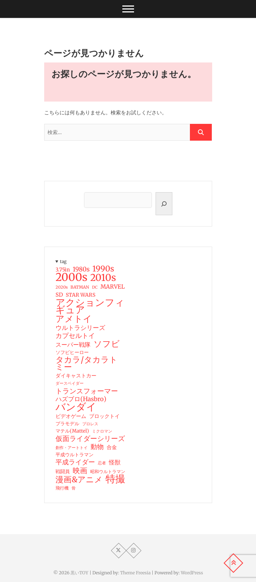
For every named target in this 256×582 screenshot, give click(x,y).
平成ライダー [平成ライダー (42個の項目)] (75, 462)
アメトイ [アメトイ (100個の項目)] (74, 319)
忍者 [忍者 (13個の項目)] (102, 463)
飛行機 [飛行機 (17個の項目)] (62, 488)
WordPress (192, 572)
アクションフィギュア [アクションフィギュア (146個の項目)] (90, 306)
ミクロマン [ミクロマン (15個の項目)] (102, 431)
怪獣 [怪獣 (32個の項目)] (115, 462)
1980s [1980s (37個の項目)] (81, 269)
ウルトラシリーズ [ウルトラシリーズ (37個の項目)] (80, 327)
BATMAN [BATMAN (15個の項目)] (79, 287)
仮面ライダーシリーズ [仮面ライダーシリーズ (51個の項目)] (90, 438)
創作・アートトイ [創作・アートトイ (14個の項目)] (72, 447)
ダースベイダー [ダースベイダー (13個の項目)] (70, 383)
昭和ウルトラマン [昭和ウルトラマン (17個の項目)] (107, 471)
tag (63, 261)
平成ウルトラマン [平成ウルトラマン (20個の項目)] (74, 455)
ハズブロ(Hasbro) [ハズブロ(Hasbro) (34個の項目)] (81, 399)
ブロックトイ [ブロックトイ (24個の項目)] (104, 416)
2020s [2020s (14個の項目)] (62, 287)
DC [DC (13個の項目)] (95, 287)
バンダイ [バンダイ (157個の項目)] (76, 407)
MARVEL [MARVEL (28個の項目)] (112, 286)
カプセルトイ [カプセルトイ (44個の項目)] (75, 335)
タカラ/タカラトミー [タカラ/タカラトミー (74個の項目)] (87, 363)
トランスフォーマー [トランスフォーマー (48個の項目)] (87, 391)
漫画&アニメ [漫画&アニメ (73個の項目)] (79, 479)
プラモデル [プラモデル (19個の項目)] (67, 424)
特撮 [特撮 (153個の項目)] (115, 479)
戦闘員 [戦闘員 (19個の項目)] (63, 471)
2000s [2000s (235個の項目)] (71, 277)
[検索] (164, 203)
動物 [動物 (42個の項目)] (97, 446)
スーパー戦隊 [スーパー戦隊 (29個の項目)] (73, 344)
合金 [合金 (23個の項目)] (112, 447)
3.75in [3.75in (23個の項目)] (63, 269)
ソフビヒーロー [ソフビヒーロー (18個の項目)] (72, 352)
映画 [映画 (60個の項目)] (80, 470)
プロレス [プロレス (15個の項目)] (90, 423)
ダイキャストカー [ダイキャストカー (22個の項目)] (76, 375)
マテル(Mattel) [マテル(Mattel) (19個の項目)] (72, 431)
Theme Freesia (135, 572)
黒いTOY (79, 572)
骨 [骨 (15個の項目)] (74, 488)
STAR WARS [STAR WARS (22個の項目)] (80, 295)
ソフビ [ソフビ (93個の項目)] (106, 343)
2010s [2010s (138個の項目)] (103, 277)
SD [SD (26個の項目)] (59, 294)
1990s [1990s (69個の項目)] (103, 269)
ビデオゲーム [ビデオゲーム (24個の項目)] (71, 416)
